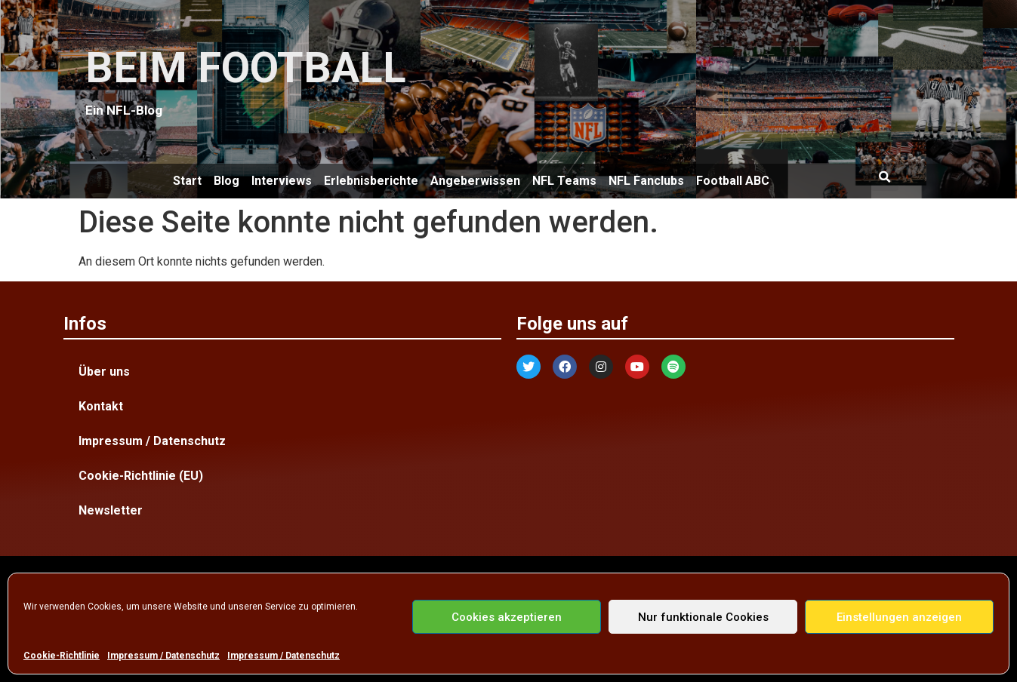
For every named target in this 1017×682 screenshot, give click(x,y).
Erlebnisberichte (371, 181)
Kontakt (101, 406)
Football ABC (732, 181)
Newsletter (111, 510)
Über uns (104, 371)
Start (187, 181)
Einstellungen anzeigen (899, 617)
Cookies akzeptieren (506, 617)
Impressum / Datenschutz (163, 655)
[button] (884, 177)
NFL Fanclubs (646, 181)
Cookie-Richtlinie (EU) (141, 475)
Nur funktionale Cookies (703, 617)
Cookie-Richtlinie (61, 655)
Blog (226, 181)
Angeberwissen (475, 181)
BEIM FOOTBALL (245, 68)
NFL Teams (564, 181)
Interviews (281, 181)
